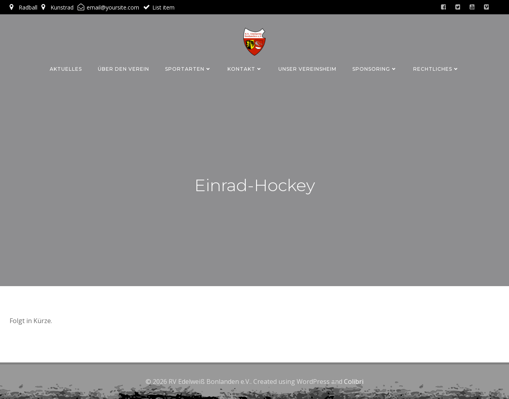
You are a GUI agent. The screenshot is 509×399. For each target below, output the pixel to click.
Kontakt (244, 69)
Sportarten (188, 69)
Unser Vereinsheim (307, 69)
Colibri (353, 381)
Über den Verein (123, 69)
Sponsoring (374, 69)
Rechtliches (436, 69)
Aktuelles (66, 69)
